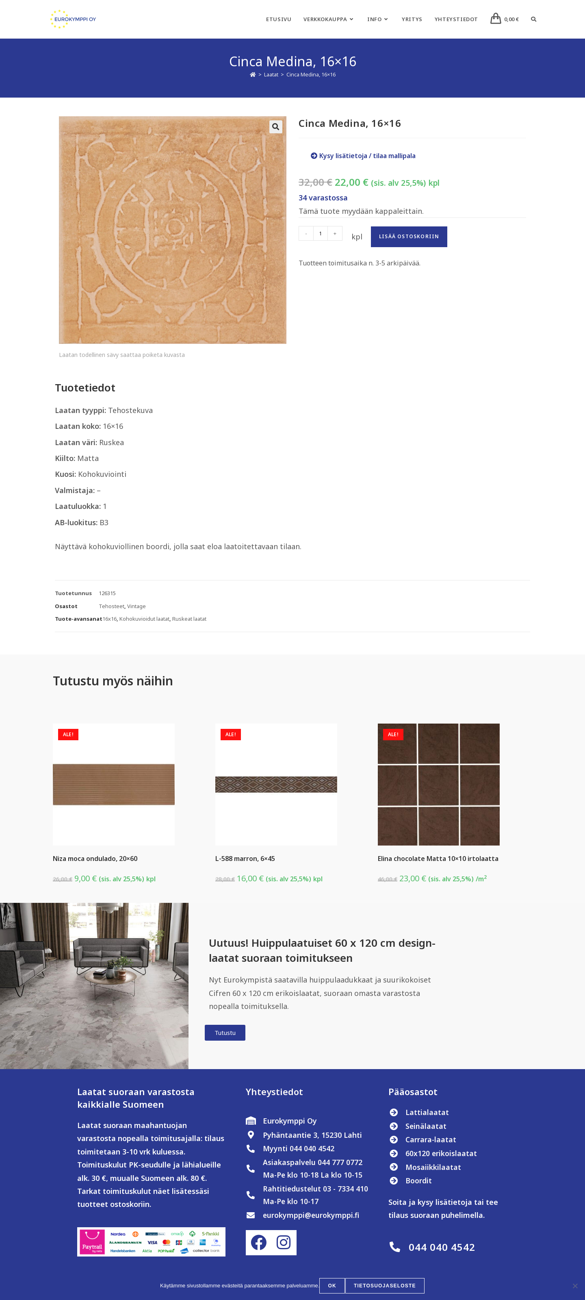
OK (333, 1286)
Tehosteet (111, 606)
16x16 (109, 618)
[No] (575, 1286)
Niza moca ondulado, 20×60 (95, 858)
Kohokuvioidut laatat (144, 618)
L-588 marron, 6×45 (245, 858)
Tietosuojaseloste (385, 1286)
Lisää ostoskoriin (409, 236)
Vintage (136, 606)
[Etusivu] (253, 74)
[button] (275, 126)
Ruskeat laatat (189, 618)
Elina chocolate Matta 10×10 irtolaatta (438, 858)
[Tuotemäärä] (320, 233)
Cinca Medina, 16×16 (311, 74)
